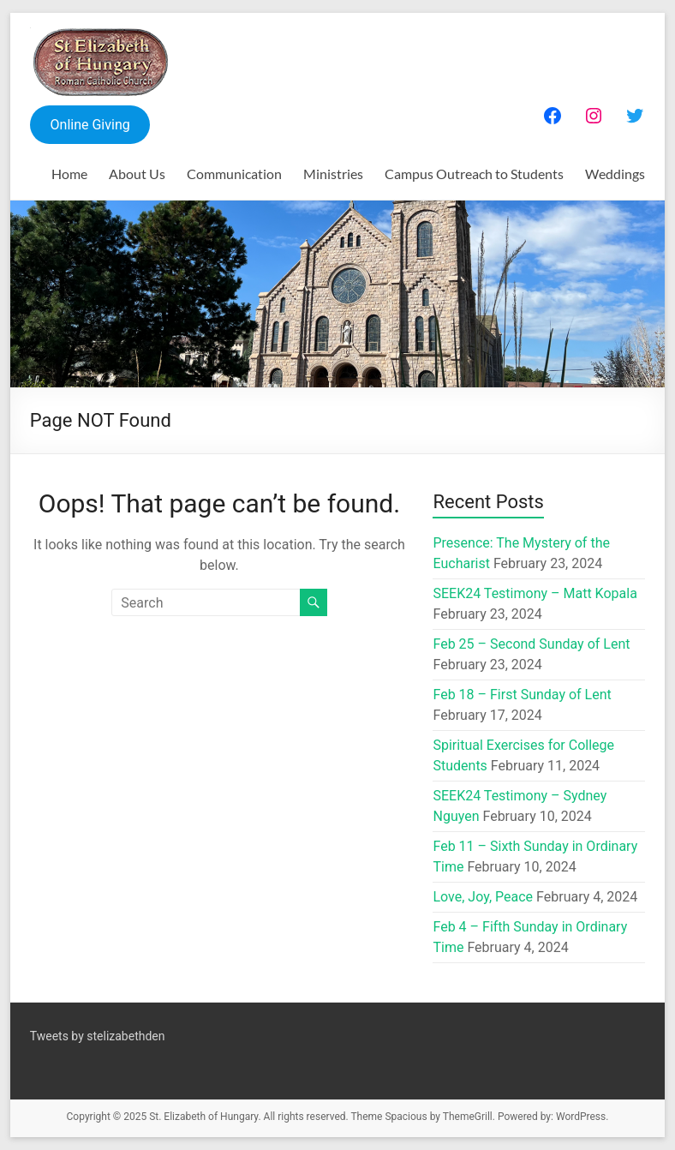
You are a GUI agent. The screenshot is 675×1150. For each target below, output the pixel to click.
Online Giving (90, 125)
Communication (234, 173)
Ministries (333, 173)
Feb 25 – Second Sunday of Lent (531, 644)
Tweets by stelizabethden (97, 1036)
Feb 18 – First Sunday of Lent (522, 694)
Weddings (615, 173)
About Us (137, 173)
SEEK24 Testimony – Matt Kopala (534, 593)
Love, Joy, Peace (483, 897)
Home (69, 173)
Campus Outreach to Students (474, 173)
